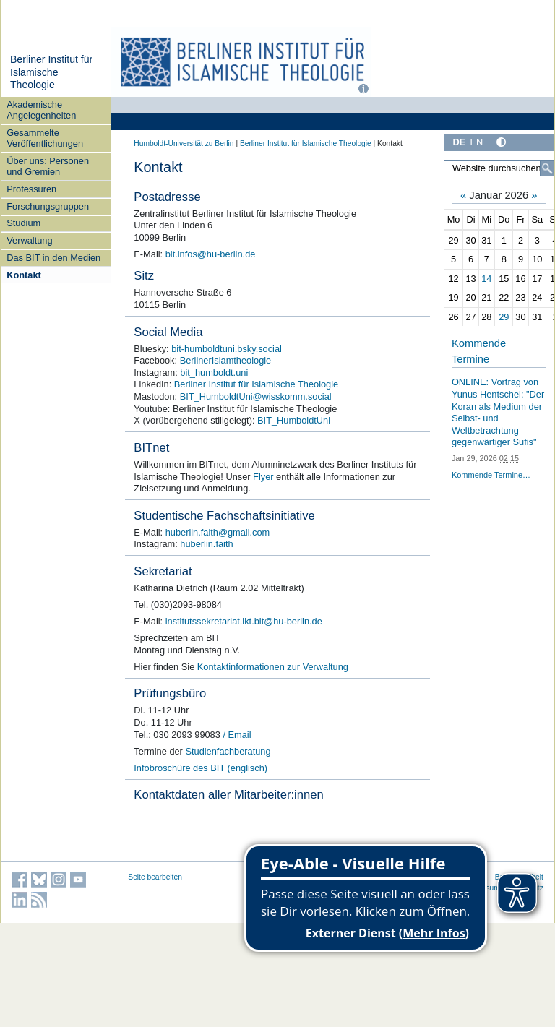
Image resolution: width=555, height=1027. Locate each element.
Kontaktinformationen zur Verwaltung (272, 666)
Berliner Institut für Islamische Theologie (51, 71)
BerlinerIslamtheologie (226, 360)
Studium (23, 223)
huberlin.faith (206, 543)
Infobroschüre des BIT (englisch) (200, 767)
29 (504, 316)
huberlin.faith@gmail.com (217, 532)
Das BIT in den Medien (53, 257)
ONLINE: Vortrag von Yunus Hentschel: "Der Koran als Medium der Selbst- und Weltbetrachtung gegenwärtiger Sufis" (498, 412)
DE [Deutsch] (458, 142)
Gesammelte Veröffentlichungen (45, 138)
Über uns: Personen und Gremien (48, 166)
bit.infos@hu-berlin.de (210, 254)
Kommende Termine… (491, 474)
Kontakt (24, 275)
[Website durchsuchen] (499, 168)
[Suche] (547, 168)
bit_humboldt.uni (214, 372)
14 (486, 278)
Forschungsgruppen (48, 206)
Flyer (263, 476)
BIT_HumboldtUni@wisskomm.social (256, 396)
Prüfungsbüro (170, 693)
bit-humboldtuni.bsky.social (226, 348)
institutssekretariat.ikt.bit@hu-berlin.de (243, 621)
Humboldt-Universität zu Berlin (183, 143)
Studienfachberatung (227, 751)
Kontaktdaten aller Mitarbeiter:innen (228, 795)
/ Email (235, 734)
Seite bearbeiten (155, 877)
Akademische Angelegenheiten (41, 110)
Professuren (31, 189)
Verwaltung (29, 240)
